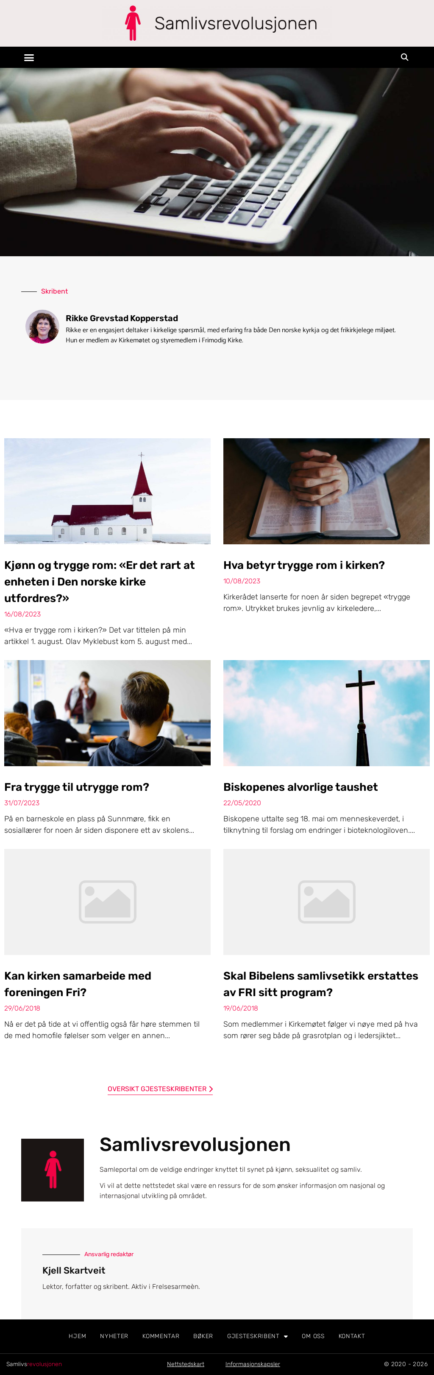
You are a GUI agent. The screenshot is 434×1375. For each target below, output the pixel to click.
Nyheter (114, 1336)
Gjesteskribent (257, 1336)
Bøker (203, 1336)
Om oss (313, 1336)
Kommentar (160, 1336)
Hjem (77, 1336)
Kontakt (352, 1336)
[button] (29, 57)
